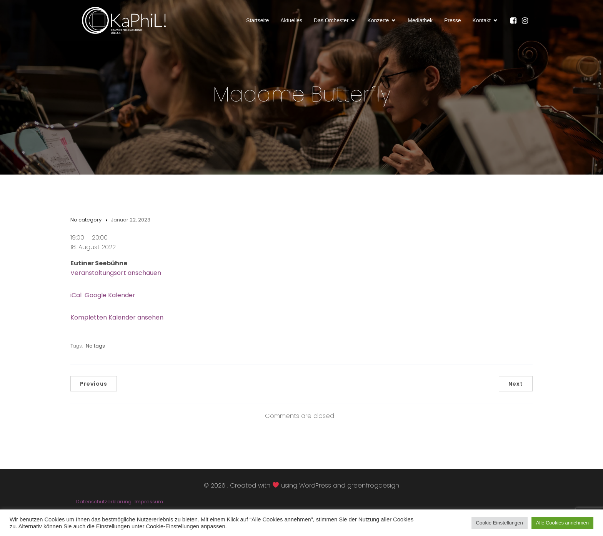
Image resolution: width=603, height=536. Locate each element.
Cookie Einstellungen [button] (499, 523)
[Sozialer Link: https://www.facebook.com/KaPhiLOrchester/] (515, 21)
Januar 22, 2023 (130, 221)
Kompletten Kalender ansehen (116, 319)
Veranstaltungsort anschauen (115, 274)
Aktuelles (291, 21)
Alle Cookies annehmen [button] (562, 523)
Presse (452, 21)
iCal (76, 296)
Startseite (257, 21)
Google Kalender (110, 296)
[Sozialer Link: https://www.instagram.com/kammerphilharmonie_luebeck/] (527, 21)
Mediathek (420, 21)
